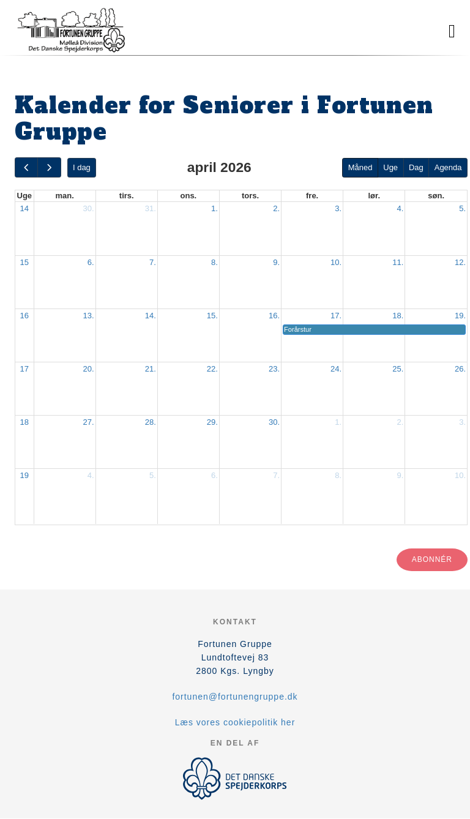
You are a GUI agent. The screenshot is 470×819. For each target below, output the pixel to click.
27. (88, 422)
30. (88, 208)
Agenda (448, 167)
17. (335, 315)
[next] (49, 167)
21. (150, 368)
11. (397, 262)
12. (460, 262)
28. (150, 422)
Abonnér (432, 559)
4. (400, 208)
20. (88, 368)
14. (150, 315)
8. (214, 262)
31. (150, 208)
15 (24, 262)
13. (88, 315)
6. (91, 262)
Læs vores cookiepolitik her (235, 722)
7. (152, 262)
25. (397, 368)
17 (24, 368)
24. (335, 368)
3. (338, 208)
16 (24, 315)
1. (214, 208)
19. (460, 315)
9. (276, 262)
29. (212, 422)
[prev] (26, 167)
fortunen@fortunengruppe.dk (234, 696)
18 (24, 422)
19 (24, 475)
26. (460, 368)
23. (274, 368)
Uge (390, 167)
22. (212, 368)
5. (462, 208)
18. (397, 315)
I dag (82, 167)
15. (212, 315)
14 (24, 208)
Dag (416, 167)
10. (335, 262)
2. (276, 208)
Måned (360, 167)
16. (274, 315)
